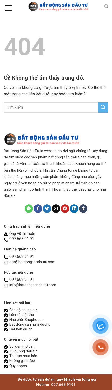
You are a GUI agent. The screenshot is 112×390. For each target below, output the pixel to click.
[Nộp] (103, 107)
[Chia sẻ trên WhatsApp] (29, 208)
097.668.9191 (63, 384)
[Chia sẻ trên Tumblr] (83, 208)
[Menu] (8, 8)
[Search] (106, 6)
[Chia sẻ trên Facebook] (38, 208)
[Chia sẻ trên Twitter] (47, 208)
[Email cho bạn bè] (56, 208)
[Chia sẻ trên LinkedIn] (74, 208)
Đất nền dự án (20, 329)
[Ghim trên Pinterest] (65, 208)
